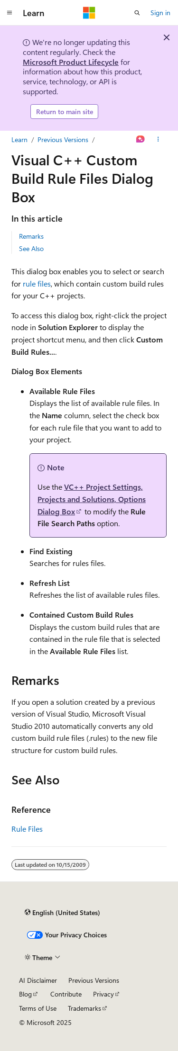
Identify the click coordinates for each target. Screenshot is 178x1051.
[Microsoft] (89, 13)
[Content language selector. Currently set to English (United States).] (62, 912)
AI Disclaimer (38, 980)
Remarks (31, 236)
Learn (19, 139)
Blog (25, 993)
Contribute (66, 993)
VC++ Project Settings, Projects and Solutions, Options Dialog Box (91, 499)
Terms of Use (37, 1008)
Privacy (103, 993)
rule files (37, 283)
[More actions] (158, 139)
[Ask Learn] (140, 139)
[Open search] (137, 12)
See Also (31, 248)
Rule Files (27, 829)
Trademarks (84, 1008)
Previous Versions (62, 139)
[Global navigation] (9, 12)
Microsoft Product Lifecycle (71, 62)
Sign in (160, 12)
